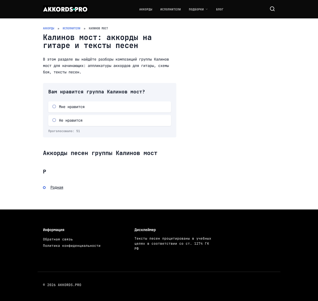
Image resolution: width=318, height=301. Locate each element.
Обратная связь (58, 239)
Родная (56, 187)
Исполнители (170, 9)
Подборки (196, 9)
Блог (220, 9)
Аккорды (145, 9)
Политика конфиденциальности (72, 245)
